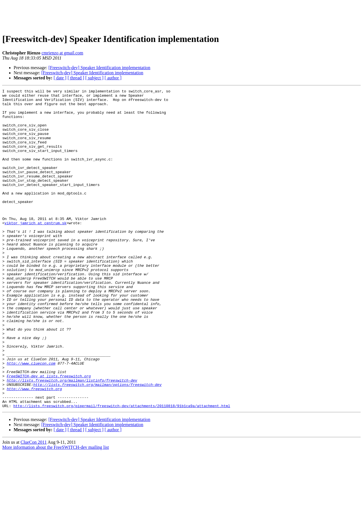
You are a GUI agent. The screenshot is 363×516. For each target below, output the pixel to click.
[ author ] (113, 77)
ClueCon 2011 (33, 506)
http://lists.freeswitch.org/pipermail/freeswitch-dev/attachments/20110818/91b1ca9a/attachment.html (121, 469)
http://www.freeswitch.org (34, 449)
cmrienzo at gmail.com (62, 52)
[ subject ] (94, 77)
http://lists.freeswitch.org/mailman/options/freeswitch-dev (97, 444)
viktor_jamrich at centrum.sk (35, 250)
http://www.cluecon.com (31, 418)
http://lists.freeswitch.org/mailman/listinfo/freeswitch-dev (72, 438)
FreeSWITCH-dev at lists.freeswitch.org (49, 433)
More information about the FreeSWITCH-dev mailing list (55, 511)
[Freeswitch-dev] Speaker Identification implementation (99, 67)
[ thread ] (75, 77)
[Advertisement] (181, 15)
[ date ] (60, 77)
